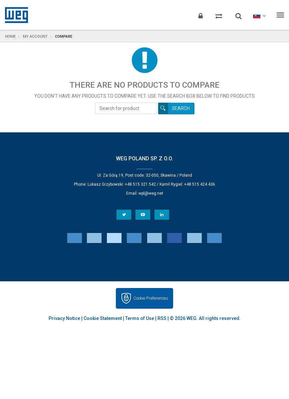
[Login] (200, 15)
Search (181, 108)
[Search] (238, 13)
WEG (14, 15)
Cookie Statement (103, 318)
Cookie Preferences (150, 298)
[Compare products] (218, 15)
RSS (161, 318)
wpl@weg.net (151, 193)
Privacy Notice (64, 318)
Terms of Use (139, 318)
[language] (259, 15)
